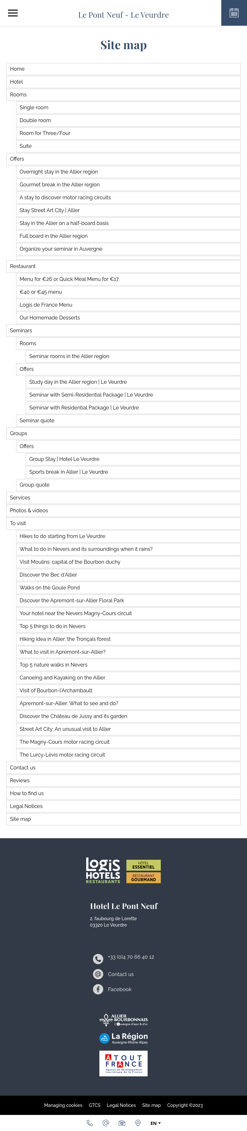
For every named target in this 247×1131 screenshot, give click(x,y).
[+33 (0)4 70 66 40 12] (90, 1123)
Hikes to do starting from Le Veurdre (62, 536)
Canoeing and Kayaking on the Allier (62, 678)
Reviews (20, 780)
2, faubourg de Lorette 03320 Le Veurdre (113, 922)
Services (20, 498)
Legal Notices (26, 806)
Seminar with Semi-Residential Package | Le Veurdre (91, 395)
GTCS (94, 1105)
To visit (18, 523)
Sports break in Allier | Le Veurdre (68, 472)
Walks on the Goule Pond (50, 588)
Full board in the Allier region (54, 236)
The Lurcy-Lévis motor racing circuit (62, 755)
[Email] (106, 1123)
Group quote (35, 485)
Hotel (16, 82)
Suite (26, 146)
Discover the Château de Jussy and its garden (73, 716)
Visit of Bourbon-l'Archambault (56, 690)
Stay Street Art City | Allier (50, 210)
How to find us (27, 793)
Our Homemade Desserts (50, 318)
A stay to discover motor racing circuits (65, 197)
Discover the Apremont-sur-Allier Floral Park (72, 600)
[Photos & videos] (122, 1123)
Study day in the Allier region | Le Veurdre (78, 382)
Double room (35, 120)
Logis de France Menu (46, 305)
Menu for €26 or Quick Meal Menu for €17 (69, 279)
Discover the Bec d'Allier (48, 575)
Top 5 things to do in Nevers (53, 626)
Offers (17, 159)
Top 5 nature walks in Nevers (53, 665)
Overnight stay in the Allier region (59, 172)
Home (17, 69)
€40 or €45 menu (41, 292)
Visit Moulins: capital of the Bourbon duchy (70, 562)
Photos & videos (29, 510)
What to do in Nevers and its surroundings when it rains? (86, 549)
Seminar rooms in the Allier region (69, 356)
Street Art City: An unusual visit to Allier (65, 729)
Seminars (21, 331)
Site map (20, 819)
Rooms (18, 95)
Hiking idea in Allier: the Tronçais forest (65, 639)
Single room (34, 107)
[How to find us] (138, 1123)
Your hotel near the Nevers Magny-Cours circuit (76, 613)
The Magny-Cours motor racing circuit (65, 742)
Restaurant (23, 266)
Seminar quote (37, 420)
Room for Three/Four (45, 133)
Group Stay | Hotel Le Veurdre (64, 459)
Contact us (22, 768)
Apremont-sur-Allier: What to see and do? (69, 703)
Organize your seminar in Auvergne (61, 249)
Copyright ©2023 (185, 1105)
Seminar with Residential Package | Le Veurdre (84, 408)
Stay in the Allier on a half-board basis (64, 223)
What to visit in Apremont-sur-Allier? (62, 652)
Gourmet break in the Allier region (60, 185)
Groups (18, 433)
